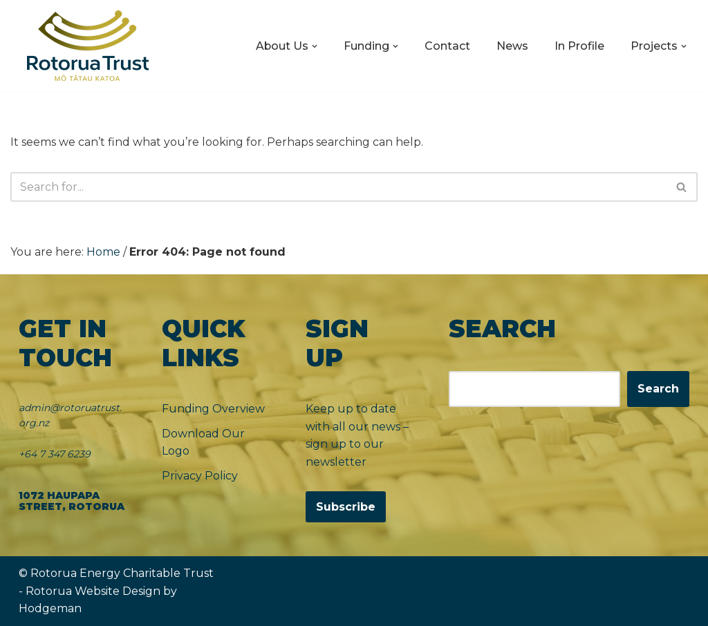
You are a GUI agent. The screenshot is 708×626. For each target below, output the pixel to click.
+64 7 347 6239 (55, 454)
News (512, 46)
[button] (314, 46)
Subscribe (345, 507)
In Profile (579, 46)
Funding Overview (213, 408)
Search (658, 388)
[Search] (338, 187)
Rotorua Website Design (93, 591)
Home (103, 251)
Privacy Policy (200, 475)
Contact (447, 46)
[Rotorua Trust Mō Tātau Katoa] (88, 46)
